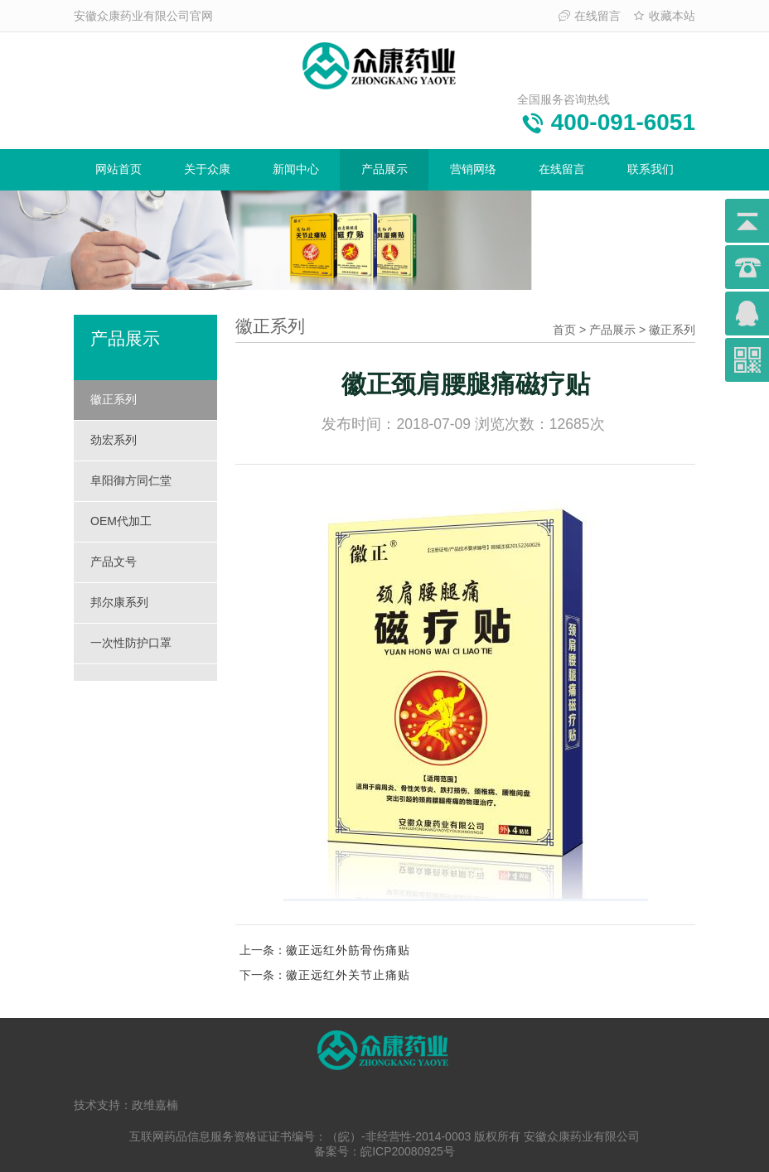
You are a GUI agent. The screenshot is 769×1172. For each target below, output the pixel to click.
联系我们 (650, 169)
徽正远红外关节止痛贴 (348, 974)
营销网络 (473, 169)
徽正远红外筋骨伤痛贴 (348, 950)
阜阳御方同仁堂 (131, 480)
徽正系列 (113, 399)
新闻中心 (296, 169)
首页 (564, 329)
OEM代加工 (121, 521)
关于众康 (207, 169)
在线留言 (590, 15)
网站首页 (118, 169)
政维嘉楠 (155, 1105)
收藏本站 (664, 15)
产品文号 (113, 561)
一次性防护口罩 (131, 642)
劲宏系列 (113, 439)
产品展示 (384, 169)
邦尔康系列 (119, 602)
